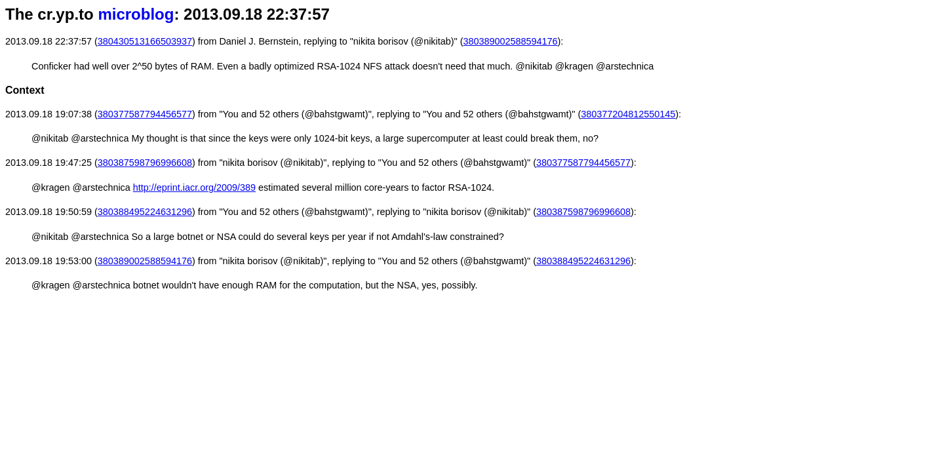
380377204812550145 (628, 114)
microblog (136, 14)
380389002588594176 (510, 41)
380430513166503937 (145, 41)
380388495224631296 (145, 211)
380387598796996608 (145, 162)
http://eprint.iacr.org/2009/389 (194, 187)
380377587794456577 (145, 114)
